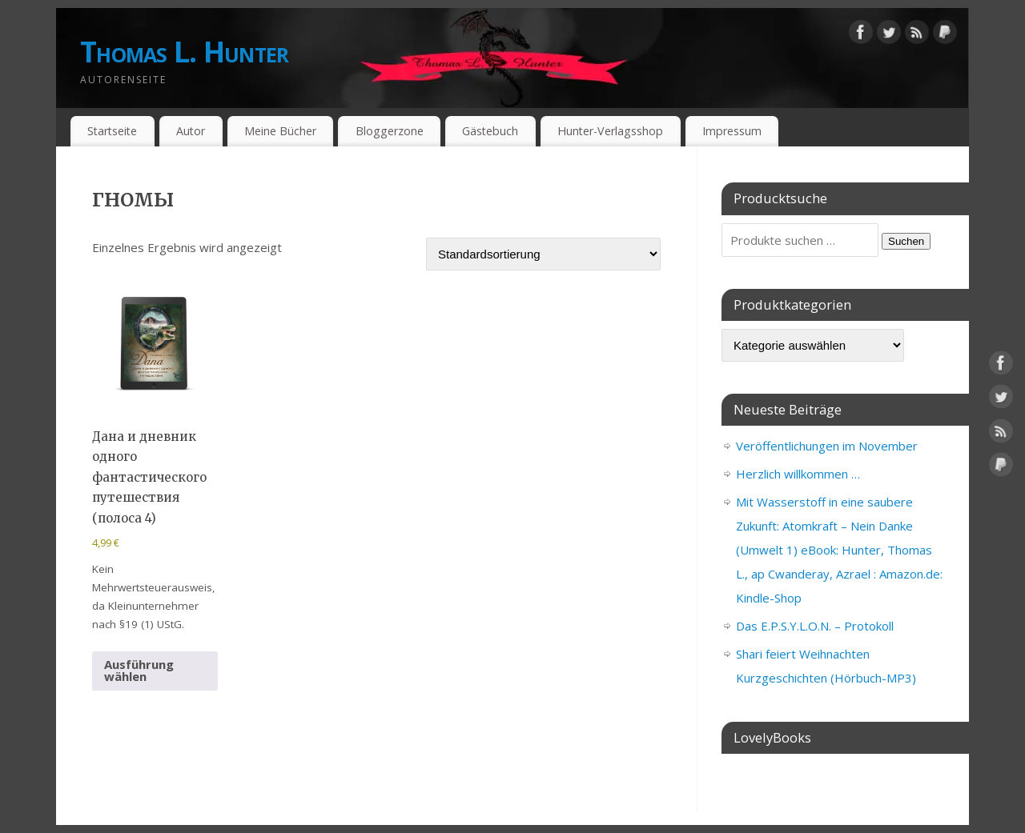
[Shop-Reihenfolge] (543, 254)
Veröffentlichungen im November (827, 446)
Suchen (906, 241)
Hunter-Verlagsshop (610, 130)
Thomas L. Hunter (184, 51)
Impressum (732, 130)
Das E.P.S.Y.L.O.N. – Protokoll (815, 626)
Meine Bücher (280, 130)
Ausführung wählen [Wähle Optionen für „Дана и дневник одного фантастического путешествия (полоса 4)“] (139, 670)
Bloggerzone (390, 130)
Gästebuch (490, 130)
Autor (190, 130)
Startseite (112, 130)
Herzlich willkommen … (798, 474)
